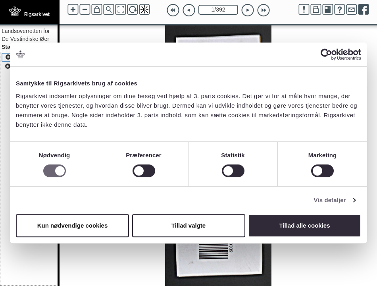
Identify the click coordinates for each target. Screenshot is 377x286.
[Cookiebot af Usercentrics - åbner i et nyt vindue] (326, 54)
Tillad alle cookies (304, 225)
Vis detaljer (330, 200)
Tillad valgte (188, 225)
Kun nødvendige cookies (72, 225)
